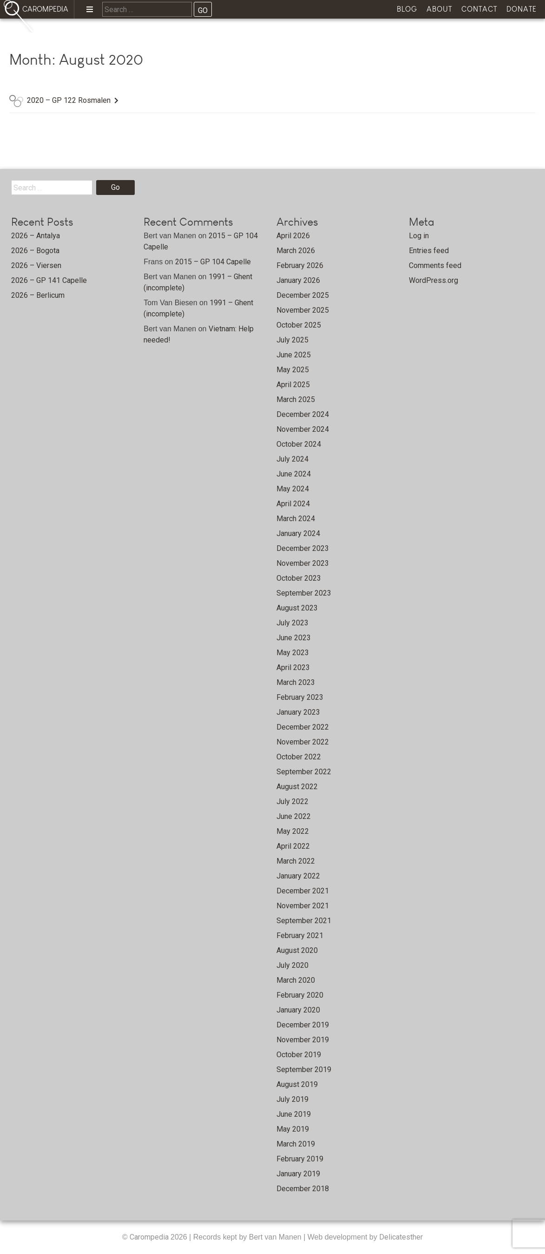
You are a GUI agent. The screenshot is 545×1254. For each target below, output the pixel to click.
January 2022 (298, 876)
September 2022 (303, 771)
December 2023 (302, 548)
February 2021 (299, 935)
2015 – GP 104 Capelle (213, 261)
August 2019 (297, 1084)
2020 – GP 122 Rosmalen (69, 100)
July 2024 (292, 459)
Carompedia (150, 1237)
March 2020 (295, 980)
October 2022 (298, 756)
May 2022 (292, 831)
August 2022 (297, 786)
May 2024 (292, 488)
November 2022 (302, 742)
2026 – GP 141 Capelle (49, 280)
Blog (407, 9)
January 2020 (298, 1010)
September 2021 (303, 920)
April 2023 (293, 667)
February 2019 (299, 1158)
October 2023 (298, 578)
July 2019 (292, 1099)
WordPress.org (433, 280)
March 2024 (295, 518)
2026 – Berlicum (38, 295)
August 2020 (297, 950)
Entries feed (429, 250)
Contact (479, 9)
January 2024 (298, 533)
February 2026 (299, 265)
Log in (419, 235)
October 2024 (298, 444)
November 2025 (302, 310)
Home (65, 35)
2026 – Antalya (35, 235)
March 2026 (295, 250)
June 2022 (293, 816)
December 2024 (302, 414)
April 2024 (293, 503)
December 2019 (302, 1024)
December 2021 (302, 890)
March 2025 (295, 399)
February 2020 (299, 995)
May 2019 (292, 1129)
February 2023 (299, 697)
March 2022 (295, 861)
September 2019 (303, 1069)
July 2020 (292, 965)
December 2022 (302, 727)
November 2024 (302, 429)
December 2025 (302, 295)
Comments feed (435, 265)
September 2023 (303, 593)
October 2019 (298, 1054)
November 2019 (302, 1039)
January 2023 (298, 712)
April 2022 (293, 846)
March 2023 (295, 682)
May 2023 (292, 652)
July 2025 (292, 339)
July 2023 (292, 622)
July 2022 (292, 801)
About (439, 9)
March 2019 (295, 1144)
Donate (521, 9)
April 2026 (293, 235)
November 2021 (302, 905)
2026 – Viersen (36, 265)
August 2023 (297, 608)
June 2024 (293, 473)
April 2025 (293, 384)
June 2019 (293, 1114)
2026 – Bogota (35, 250)
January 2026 (298, 280)
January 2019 (298, 1173)
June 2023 (293, 637)
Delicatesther (401, 1237)
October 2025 (298, 325)
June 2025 (293, 354)
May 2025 (292, 369)
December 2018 (302, 1188)
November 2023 (302, 563)
